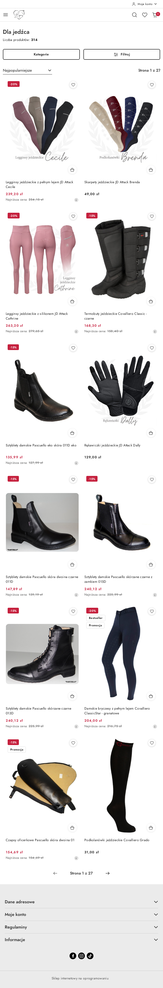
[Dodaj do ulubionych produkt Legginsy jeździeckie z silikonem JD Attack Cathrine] (73, 216)
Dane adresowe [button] (81, 902)
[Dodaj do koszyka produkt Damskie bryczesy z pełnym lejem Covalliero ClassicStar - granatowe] (151, 696)
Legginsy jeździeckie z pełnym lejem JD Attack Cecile (39, 184)
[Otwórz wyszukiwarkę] (134, 14)
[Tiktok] (90, 956)
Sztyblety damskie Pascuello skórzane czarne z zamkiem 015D (118, 579)
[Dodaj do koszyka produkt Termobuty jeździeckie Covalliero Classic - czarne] (151, 301)
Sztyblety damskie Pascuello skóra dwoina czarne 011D (42, 579)
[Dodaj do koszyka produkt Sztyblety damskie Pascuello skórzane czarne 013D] (72, 696)
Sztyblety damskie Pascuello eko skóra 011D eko (41, 445)
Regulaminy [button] (81, 927)
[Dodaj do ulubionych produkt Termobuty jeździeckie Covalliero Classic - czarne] (151, 216)
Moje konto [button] (81, 914)
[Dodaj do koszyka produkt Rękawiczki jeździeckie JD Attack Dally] (151, 433)
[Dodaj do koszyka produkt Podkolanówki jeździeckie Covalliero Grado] (151, 827)
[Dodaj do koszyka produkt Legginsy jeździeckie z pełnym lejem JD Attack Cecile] (72, 169)
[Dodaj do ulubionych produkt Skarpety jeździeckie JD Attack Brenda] (151, 84)
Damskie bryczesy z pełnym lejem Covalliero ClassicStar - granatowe (117, 711)
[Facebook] (73, 956)
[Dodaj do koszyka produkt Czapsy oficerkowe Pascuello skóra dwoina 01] (72, 827)
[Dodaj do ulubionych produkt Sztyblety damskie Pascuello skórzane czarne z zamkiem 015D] (151, 479)
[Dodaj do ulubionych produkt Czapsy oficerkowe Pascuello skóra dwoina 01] (73, 742)
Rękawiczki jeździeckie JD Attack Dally (112, 445)
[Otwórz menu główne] (5, 14)
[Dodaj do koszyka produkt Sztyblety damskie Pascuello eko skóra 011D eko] (72, 433)
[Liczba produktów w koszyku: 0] (154, 14)
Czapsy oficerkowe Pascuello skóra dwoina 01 (40, 840)
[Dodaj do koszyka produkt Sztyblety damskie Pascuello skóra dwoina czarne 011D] (72, 564)
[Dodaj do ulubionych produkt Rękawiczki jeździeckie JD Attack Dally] (151, 347)
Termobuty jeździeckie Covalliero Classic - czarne (115, 316)
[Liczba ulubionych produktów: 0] (144, 14)
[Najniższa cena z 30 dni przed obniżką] (76, 200)
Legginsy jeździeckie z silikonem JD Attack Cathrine (37, 316)
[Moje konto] (144, 4)
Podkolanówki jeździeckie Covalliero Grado (116, 840)
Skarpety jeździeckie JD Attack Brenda (112, 182)
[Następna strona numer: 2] (107, 873)
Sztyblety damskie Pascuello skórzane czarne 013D (38, 711)
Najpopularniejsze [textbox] (17, 70)
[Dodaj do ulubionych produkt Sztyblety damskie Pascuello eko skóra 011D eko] (73, 347)
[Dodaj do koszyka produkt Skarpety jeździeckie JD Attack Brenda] (151, 169)
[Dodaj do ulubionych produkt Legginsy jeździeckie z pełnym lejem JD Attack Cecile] (73, 84)
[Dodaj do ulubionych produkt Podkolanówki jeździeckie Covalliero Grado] (151, 742)
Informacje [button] (81, 940)
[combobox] (27, 70)
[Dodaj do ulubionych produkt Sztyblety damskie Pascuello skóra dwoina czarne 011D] (73, 479)
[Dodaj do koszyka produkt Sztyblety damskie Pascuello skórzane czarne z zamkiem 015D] (151, 564)
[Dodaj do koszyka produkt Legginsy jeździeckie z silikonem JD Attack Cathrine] (72, 301)
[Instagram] (81, 956)
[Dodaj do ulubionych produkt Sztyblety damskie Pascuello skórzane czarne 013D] (73, 611)
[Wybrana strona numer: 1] (81, 873)
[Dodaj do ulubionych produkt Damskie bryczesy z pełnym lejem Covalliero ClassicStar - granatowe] (151, 611)
